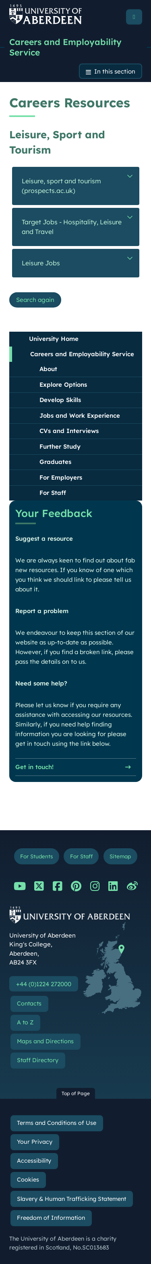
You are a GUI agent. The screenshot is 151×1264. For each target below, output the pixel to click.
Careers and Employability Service (65, 47)
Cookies (28, 1179)
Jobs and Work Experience (79, 415)
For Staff (52, 493)
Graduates (55, 462)
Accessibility (34, 1160)
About (48, 369)
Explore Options (63, 384)
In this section (114, 71)
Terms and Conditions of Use (56, 1123)
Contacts (29, 1003)
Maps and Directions (45, 1041)
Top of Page (76, 1093)
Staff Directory (37, 1060)
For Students (36, 856)
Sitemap (120, 856)
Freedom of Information (51, 1217)
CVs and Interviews (69, 431)
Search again (35, 300)
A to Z (25, 1022)
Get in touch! (34, 767)
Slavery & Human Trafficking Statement (71, 1198)
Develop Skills (60, 400)
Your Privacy (34, 1141)
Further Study (60, 446)
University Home (54, 339)
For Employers (60, 477)
